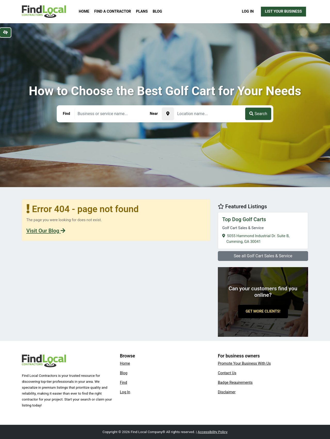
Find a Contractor (112, 11)
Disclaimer (227, 392)
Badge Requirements (235, 382)
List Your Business (283, 11)
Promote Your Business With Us (244, 363)
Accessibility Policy (213, 432)
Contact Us (227, 373)
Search (258, 113)
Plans (142, 11)
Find (123, 382)
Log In (248, 11)
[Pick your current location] (168, 113)
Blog (157, 11)
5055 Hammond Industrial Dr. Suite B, (263, 230)
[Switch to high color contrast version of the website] (5, 32)
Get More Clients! (263, 311)
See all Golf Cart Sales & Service (263, 255)
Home (84, 11)
